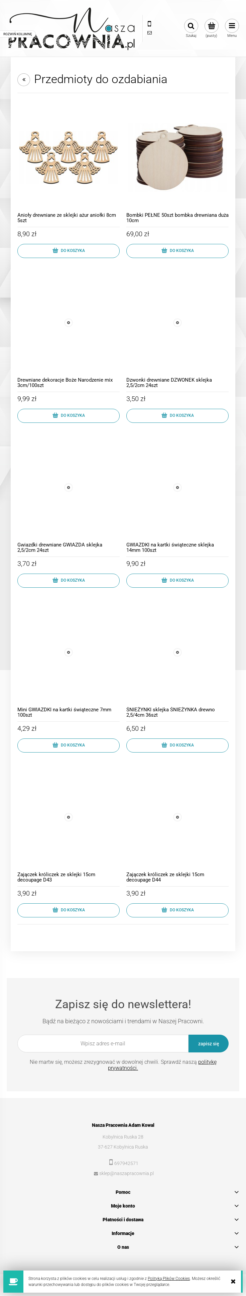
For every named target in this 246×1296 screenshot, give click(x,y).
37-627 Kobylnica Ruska (123, 1147)
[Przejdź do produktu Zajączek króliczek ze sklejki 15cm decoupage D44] (177, 817)
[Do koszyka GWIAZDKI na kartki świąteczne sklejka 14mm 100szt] (177, 581)
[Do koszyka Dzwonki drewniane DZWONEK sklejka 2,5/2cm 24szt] (177, 416)
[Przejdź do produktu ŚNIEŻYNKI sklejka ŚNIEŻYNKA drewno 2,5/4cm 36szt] (177, 652)
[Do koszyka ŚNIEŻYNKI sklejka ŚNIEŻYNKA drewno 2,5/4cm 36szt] (177, 745)
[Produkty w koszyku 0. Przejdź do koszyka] (211, 28)
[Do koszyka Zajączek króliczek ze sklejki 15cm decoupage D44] (177, 910)
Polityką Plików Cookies (169, 1278)
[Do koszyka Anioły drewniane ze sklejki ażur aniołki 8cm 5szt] (68, 251)
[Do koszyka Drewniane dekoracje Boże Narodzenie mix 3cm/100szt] (68, 416)
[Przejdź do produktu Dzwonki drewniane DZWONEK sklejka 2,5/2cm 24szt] (177, 322)
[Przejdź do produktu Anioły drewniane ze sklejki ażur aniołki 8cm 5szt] (68, 158)
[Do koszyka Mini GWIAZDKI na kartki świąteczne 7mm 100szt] (68, 745)
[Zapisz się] (209, 1043)
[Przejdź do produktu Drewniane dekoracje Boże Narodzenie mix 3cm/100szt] (68, 322)
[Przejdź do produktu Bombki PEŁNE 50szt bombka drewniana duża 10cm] (177, 158)
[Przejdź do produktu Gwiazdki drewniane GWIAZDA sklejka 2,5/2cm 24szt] (68, 487)
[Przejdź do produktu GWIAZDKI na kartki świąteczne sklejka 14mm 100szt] (177, 487)
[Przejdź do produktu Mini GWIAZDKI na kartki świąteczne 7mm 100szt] (68, 652)
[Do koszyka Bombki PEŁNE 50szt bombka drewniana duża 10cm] (177, 251)
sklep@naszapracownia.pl (126, 1173)
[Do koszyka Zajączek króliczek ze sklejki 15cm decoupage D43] (68, 910)
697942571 (126, 1163)
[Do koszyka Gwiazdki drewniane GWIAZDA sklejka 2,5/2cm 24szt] (68, 581)
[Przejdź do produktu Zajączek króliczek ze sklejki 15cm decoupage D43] (68, 817)
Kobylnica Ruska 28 (123, 1137)
